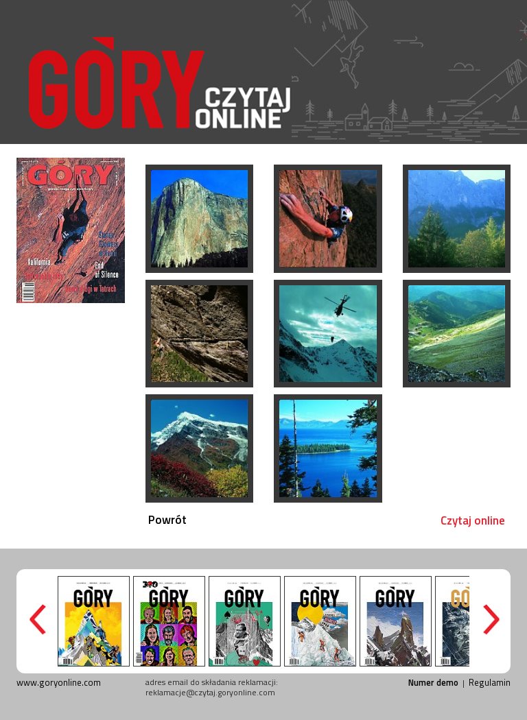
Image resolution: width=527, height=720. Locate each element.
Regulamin (490, 682)
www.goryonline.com (58, 682)
